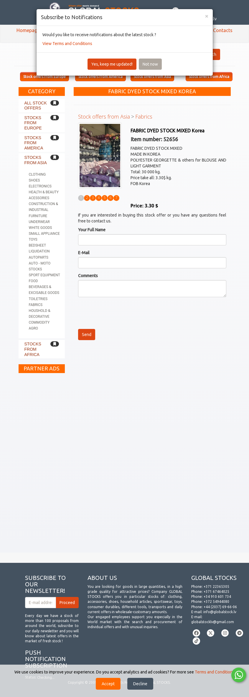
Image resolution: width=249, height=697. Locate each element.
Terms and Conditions (215, 672)
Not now (150, 64)
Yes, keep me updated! (112, 64)
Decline (140, 683)
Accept (108, 683)
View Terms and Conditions (67, 43)
